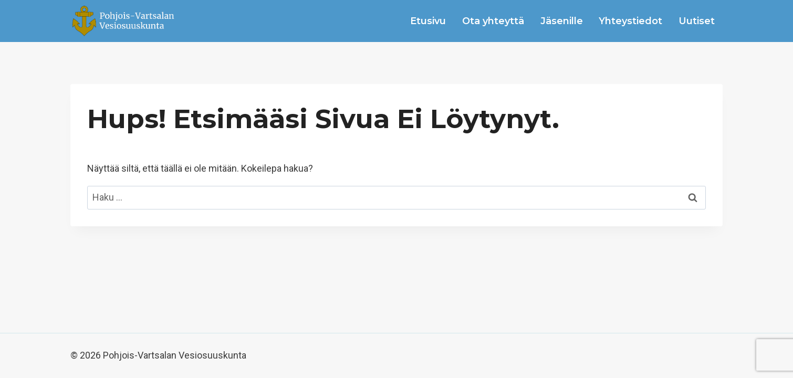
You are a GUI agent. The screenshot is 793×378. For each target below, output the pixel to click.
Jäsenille (561, 21)
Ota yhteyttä (493, 21)
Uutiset (697, 21)
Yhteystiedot (630, 21)
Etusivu (428, 21)
